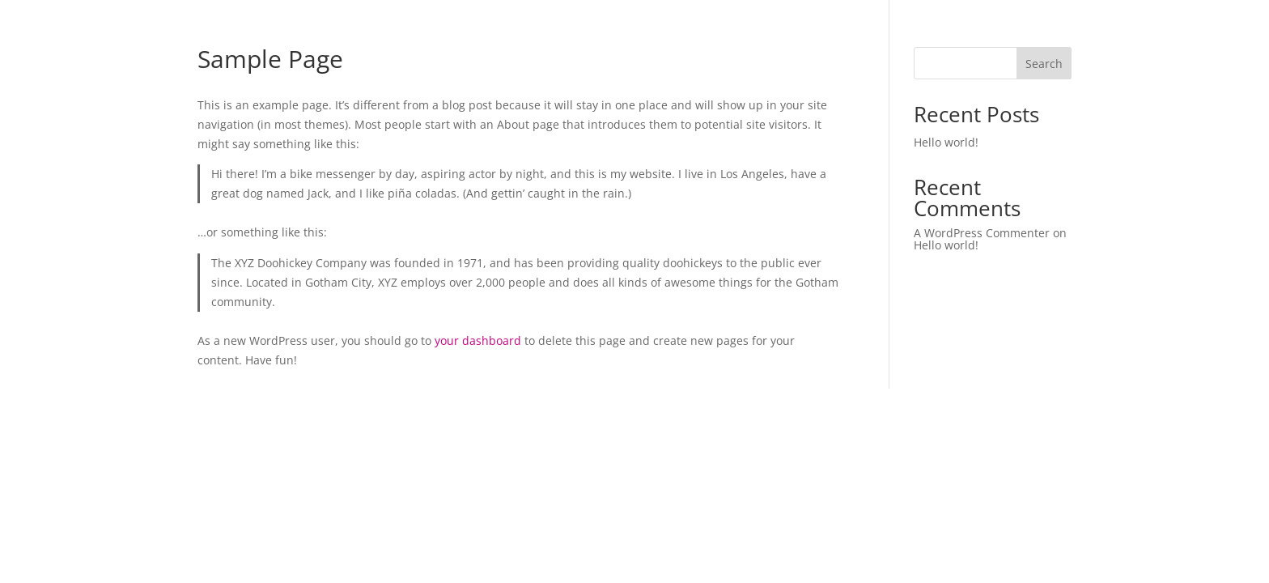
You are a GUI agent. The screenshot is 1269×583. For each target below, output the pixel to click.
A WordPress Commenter (982, 232)
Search (1044, 63)
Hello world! (946, 142)
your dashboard (478, 340)
